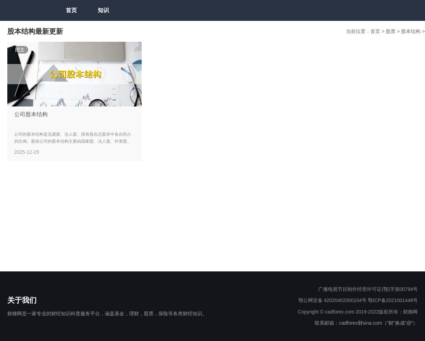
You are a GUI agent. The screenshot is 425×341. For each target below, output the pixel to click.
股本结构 (411, 31)
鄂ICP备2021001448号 (393, 300)
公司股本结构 (31, 114)
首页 (71, 10)
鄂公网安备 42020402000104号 (332, 300)
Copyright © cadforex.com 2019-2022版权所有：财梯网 (358, 312)
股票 (391, 31)
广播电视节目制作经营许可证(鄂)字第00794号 (368, 289)
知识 (103, 10)
